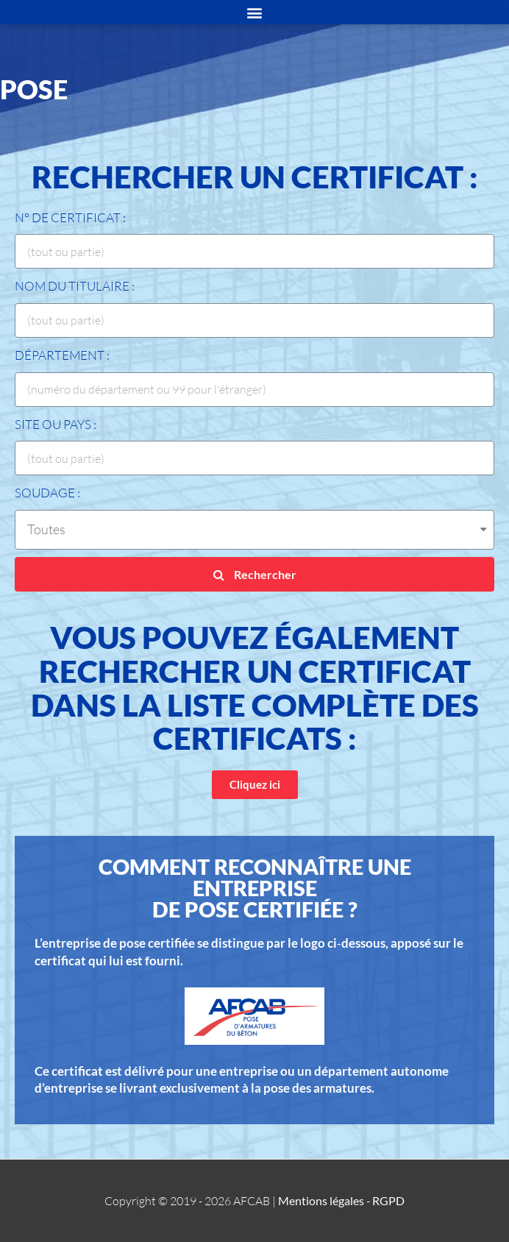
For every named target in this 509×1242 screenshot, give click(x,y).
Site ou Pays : (55, 424)
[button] (255, 784)
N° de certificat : (70, 217)
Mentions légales (321, 1200)
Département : (62, 355)
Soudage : (47, 492)
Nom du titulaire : (75, 286)
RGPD (388, 1200)
